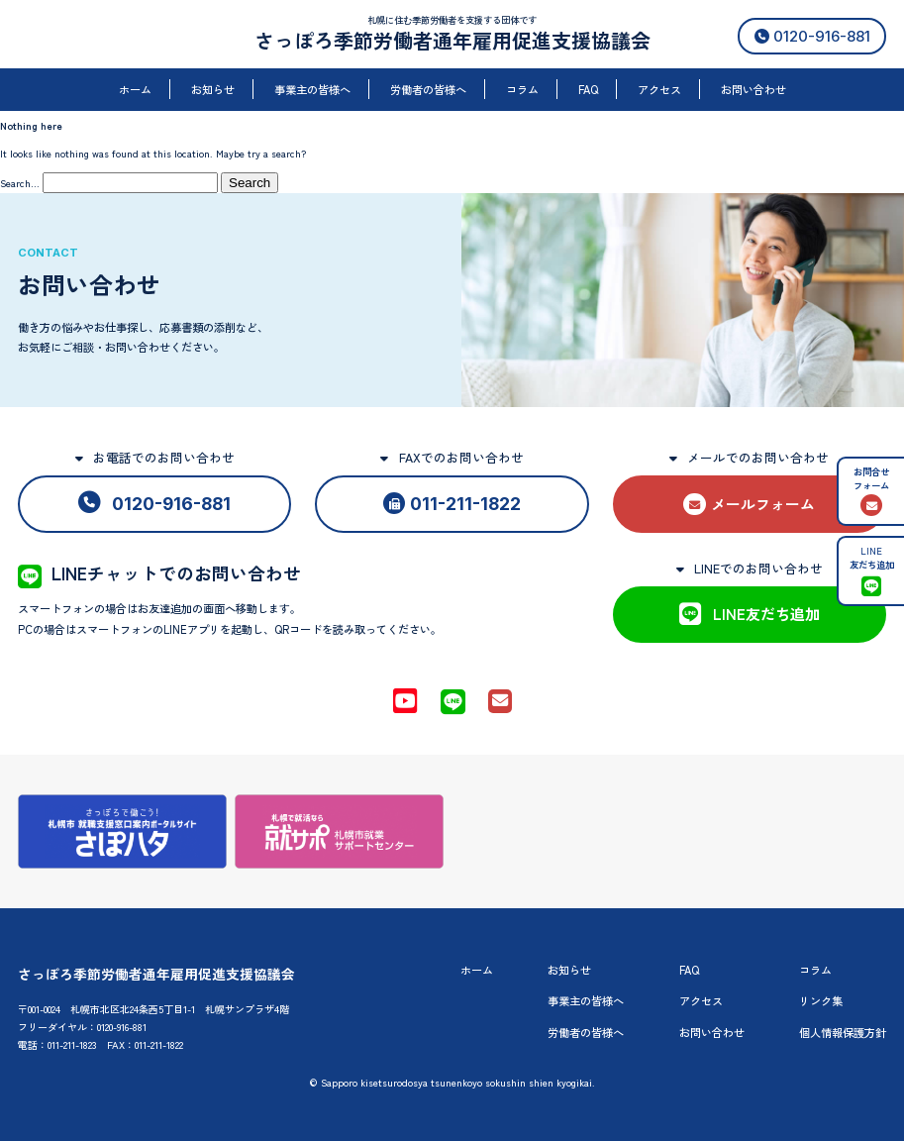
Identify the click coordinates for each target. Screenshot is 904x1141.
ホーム (135, 89)
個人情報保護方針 (842, 1032)
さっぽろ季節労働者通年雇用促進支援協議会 (452, 40)
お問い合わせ (753, 89)
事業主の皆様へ (312, 89)
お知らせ (213, 89)
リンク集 (821, 1000)
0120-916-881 (812, 36)
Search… (20, 182)
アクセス (659, 89)
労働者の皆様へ (428, 89)
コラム (522, 89)
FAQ (588, 89)
